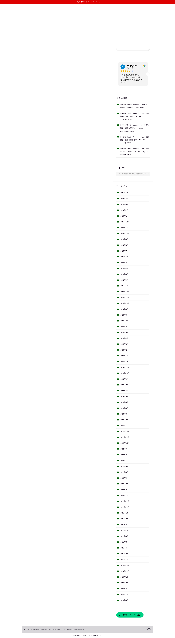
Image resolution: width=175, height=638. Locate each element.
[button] (148, 74)
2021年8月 (124, 525)
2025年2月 (124, 280)
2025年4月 (124, 268)
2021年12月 (125, 501)
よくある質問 (86, 37)
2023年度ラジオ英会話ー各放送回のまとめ (46, 629)
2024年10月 (125, 303)
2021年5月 (124, 542)
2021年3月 (124, 554)
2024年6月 (124, 327)
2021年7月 (124, 530)
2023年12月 (125, 361)
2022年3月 (124, 484)
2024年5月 (124, 332)
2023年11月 (125, 367)
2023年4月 (124, 408)
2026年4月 (124, 198)
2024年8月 (124, 315)
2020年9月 (124, 583)
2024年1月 (124, 356)
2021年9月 (124, 519)
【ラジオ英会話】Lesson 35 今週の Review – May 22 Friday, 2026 (133, 106)
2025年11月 (125, 228)
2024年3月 (124, 344)
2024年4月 (124, 338)
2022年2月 (124, 490)
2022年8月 (124, 455)
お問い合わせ (123, 37)
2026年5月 (124, 193)
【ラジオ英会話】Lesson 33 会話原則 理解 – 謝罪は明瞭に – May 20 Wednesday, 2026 (134, 128)
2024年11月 (125, 297)
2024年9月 (124, 309)
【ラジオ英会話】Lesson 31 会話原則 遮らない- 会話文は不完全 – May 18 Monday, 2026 (134, 151)
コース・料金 (70, 37)
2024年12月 (125, 292)
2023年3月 (124, 414)
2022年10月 (125, 443)
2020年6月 (124, 600)
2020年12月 (125, 565)
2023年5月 (124, 402)
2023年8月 (124, 385)
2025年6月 (124, 257)
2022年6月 (124, 466)
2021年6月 (124, 536)
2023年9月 (124, 379)
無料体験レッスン (105, 37)
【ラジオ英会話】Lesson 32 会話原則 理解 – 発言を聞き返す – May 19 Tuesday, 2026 (134, 140)
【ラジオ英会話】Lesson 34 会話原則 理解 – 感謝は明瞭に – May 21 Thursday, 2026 (134, 116)
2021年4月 (124, 548)
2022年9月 (124, 449)
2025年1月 (124, 286)
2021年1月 (124, 559)
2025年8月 (124, 245)
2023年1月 (124, 425)
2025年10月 (125, 233)
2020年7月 (124, 594)
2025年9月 (124, 239)
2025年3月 (124, 274)
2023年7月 (124, 391)
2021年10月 (125, 513)
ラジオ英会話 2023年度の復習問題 (73, 629)
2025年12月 (125, 222)
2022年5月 (124, 472)
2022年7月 (124, 460)
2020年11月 (125, 571)
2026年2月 (124, 210)
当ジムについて (52, 37)
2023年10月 (125, 373)
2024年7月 (124, 321)
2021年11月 (125, 507)
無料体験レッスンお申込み (130, 615)
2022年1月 (124, 495)
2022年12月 (125, 431)
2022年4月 (124, 478)
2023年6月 (124, 396)
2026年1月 (124, 216)
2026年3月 (124, 204)
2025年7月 (124, 251)
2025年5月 (124, 263)
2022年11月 (125, 437)
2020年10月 (125, 577)
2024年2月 (124, 350)
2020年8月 (124, 589)
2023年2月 (124, 420)
